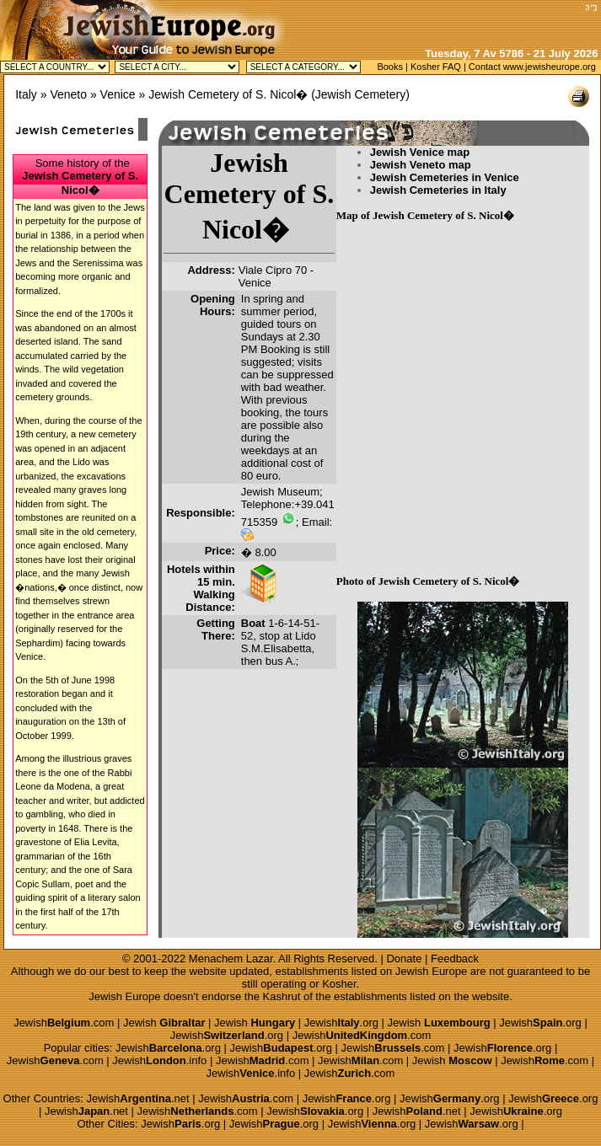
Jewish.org (341, 1022)
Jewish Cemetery (360, 94)
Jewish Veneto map (420, 164)
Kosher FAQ (436, 67)
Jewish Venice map (420, 152)
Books (390, 67)
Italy (26, 94)
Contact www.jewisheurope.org (532, 67)
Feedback (455, 958)
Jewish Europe (431, 971)
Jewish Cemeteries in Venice (444, 177)
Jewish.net (138, 1098)
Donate (403, 958)
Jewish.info (159, 1060)
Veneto (68, 94)
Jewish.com (63, 1022)
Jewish (164, 1022)
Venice (118, 94)
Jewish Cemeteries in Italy (438, 190)
